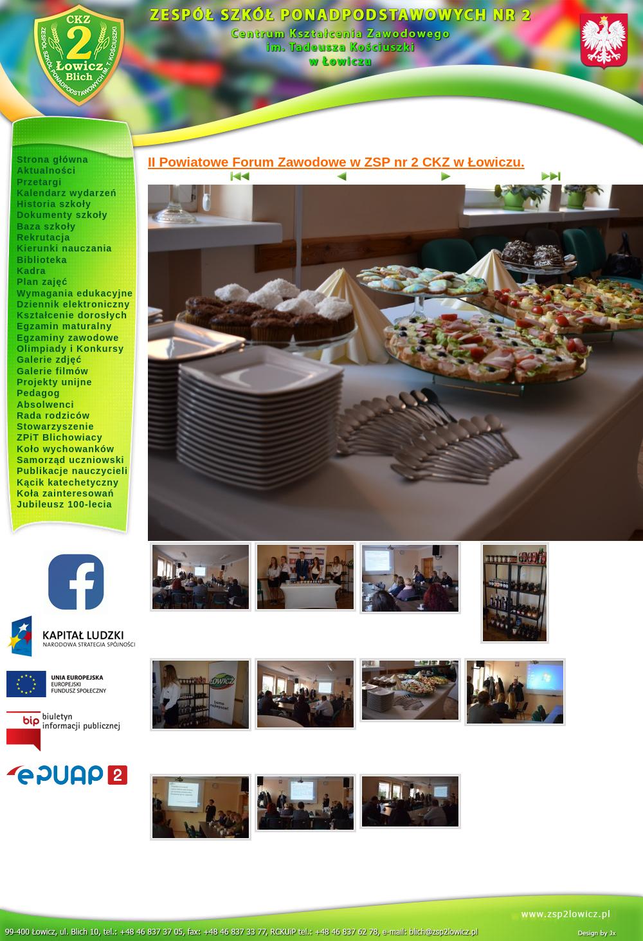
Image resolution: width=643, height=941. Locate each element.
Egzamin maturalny (64, 326)
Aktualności (46, 170)
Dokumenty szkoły (62, 215)
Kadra (31, 271)
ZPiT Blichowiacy (60, 437)
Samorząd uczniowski (71, 460)
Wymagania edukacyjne (75, 293)
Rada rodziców (53, 415)
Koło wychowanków (65, 449)
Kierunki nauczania (64, 248)
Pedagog (38, 393)
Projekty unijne (55, 382)
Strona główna (53, 159)
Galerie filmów (53, 371)
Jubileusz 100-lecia (65, 504)
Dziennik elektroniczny (73, 304)
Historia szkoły (54, 204)
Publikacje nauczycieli (72, 471)
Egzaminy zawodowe (68, 338)
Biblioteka (42, 260)
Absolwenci (45, 404)
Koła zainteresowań (65, 493)
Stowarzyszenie (56, 426)
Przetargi (39, 182)
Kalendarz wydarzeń (66, 193)
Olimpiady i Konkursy (70, 348)
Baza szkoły (46, 226)
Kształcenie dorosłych (72, 315)
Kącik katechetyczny (68, 482)
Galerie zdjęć (49, 359)
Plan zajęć (42, 282)
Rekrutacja (43, 237)
